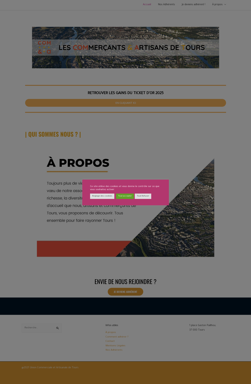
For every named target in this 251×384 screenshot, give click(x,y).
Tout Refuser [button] (143, 196)
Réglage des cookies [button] (102, 196)
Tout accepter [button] (125, 196)
